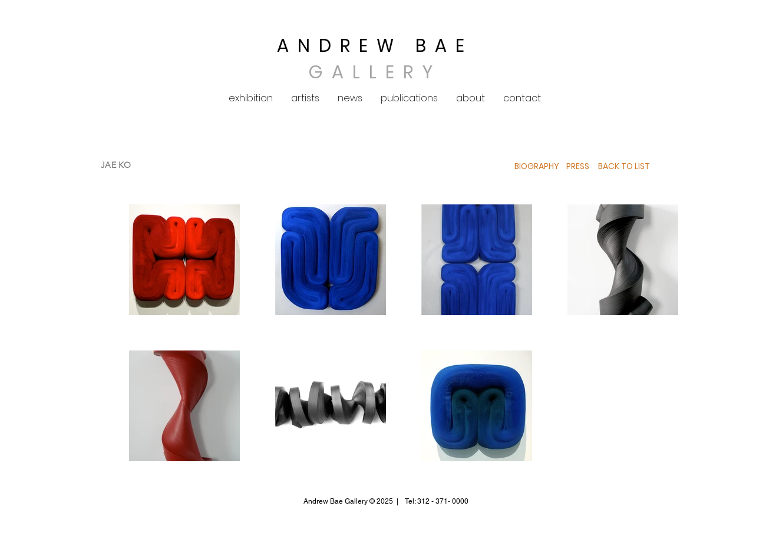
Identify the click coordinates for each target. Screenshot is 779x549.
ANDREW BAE (375, 46)
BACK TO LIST (624, 166)
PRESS (577, 166)
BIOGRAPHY (536, 166)
